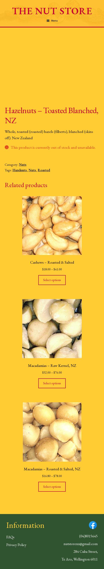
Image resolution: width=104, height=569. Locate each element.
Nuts (22, 164)
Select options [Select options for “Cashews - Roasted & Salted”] (52, 280)
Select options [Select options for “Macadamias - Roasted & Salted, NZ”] (52, 487)
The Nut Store (52, 11)
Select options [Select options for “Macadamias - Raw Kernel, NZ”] (52, 383)
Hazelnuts (20, 170)
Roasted (44, 170)
